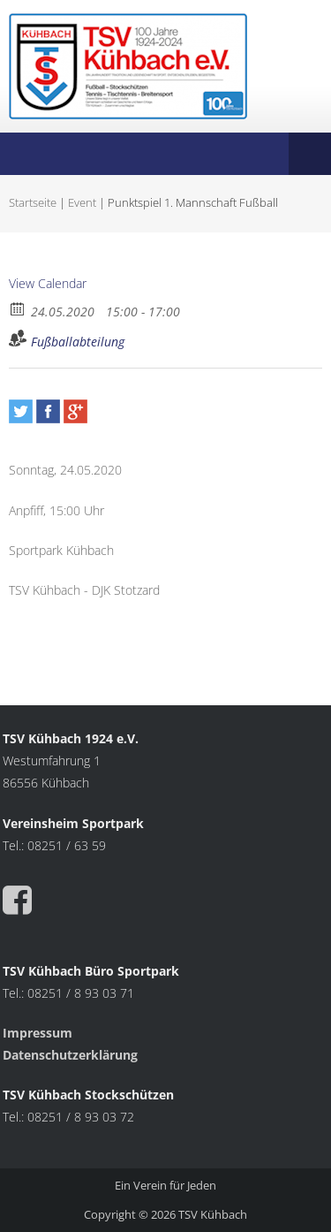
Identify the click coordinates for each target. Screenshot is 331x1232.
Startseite (32, 202)
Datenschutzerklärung (70, 1054)
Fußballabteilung (77, 341)
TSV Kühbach (212, 1214)
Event (82, 202)
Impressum (39, 1032)
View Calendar (48, 283)
